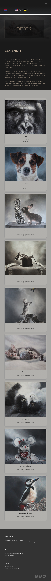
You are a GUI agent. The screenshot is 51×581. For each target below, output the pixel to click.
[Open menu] (46, 3)
